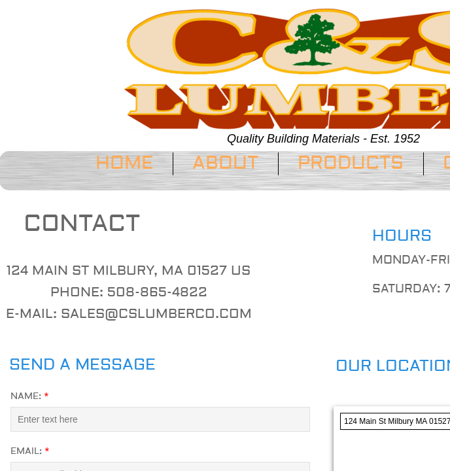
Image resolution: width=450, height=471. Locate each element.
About (225, 163)
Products (351, 163)
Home (124, 163)
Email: (30, 451)
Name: (29, 396)
